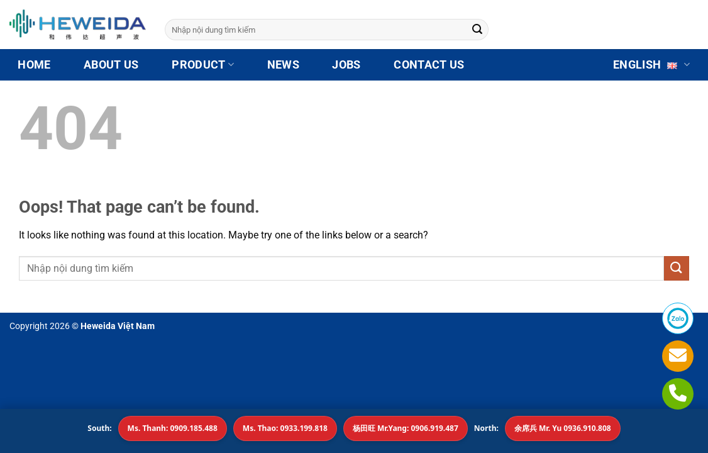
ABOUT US (111, 65)
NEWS (283, 65)
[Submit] (477, 29)
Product (203, 65)
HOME (34, 65)
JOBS (346, 65)
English (651, 65)
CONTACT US (429, 65)
